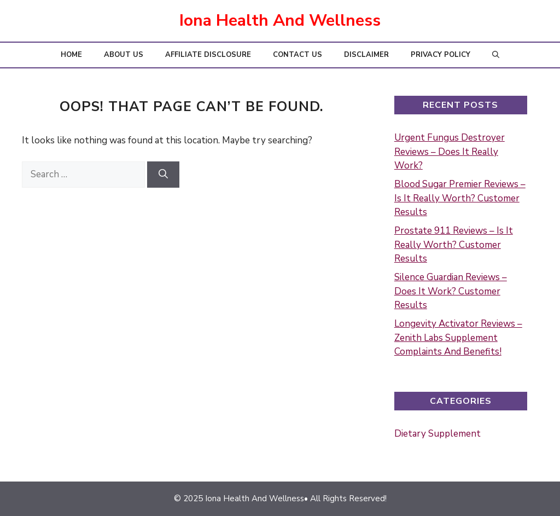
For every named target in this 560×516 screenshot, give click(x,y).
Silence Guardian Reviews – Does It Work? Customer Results (450, 291)
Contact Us (297, 55)
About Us (123, 55)
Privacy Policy (440, 55)
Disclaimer (366, 55)
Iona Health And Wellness (280, 20)
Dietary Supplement (437, 433)
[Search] (163, 174)
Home (71, 55)
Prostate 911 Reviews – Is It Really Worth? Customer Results (453, 244)
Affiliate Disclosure (208, 55)
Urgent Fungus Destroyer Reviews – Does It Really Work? (449, 151)
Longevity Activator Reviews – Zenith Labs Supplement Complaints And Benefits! (458, 337)
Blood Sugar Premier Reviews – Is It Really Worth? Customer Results (460, 198)
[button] (495, 55)
